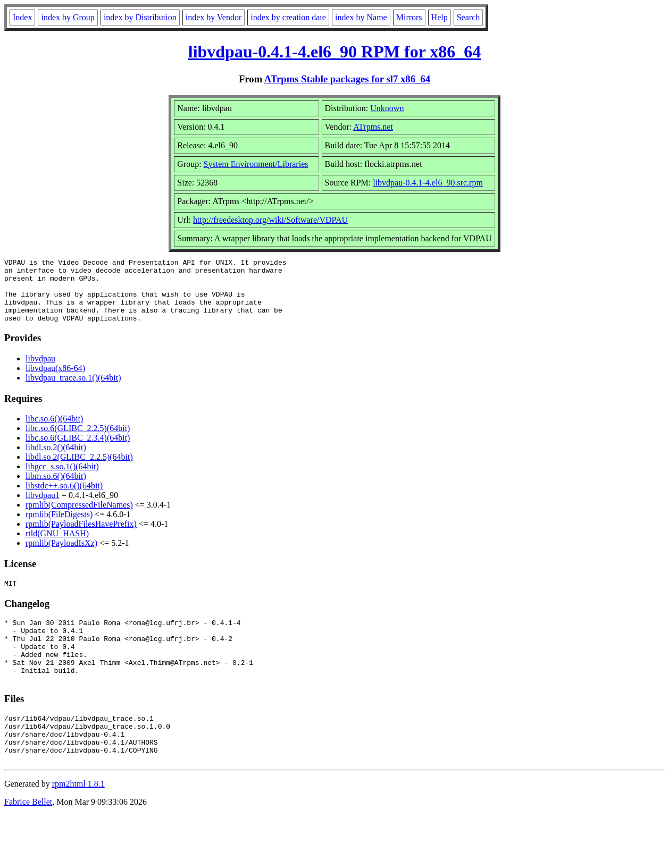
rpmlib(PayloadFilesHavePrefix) (81, 536)
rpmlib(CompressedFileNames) (79, 517)
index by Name (361, 17)
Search (468, 17)
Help (439, 17)
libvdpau (40, 371)
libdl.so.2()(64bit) (56, 460)
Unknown (387, 108)
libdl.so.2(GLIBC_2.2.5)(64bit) (79, 469)
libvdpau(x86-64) (55, 380)
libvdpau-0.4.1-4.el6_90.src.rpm (428, 182)
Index (22, 17)
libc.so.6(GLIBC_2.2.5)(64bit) (78, 440)
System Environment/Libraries (256, 163)
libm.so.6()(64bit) (56, 488)
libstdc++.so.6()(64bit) (64, 498)
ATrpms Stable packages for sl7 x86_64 (347, 79)
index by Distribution (140, 17)
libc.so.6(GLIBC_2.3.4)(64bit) (78, 450)
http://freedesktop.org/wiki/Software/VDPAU (270, 219)
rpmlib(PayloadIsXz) (61, 555)
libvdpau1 (43, 507)
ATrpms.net (373, 126)
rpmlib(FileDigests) (59, 527)
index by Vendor (213, 17)
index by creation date (288, 17)
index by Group (67, 17)
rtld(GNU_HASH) (57, 546)
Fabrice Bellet (28, 838)
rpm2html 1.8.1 (78, 820)
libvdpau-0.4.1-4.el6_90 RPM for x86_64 (334, 51)
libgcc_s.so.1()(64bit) (62, 479)
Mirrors (409, 17)
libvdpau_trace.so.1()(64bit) (73, 390)
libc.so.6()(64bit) (54, 431)
